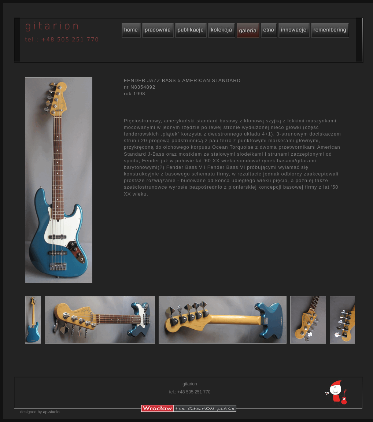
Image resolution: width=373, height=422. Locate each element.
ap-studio (51, 412)
